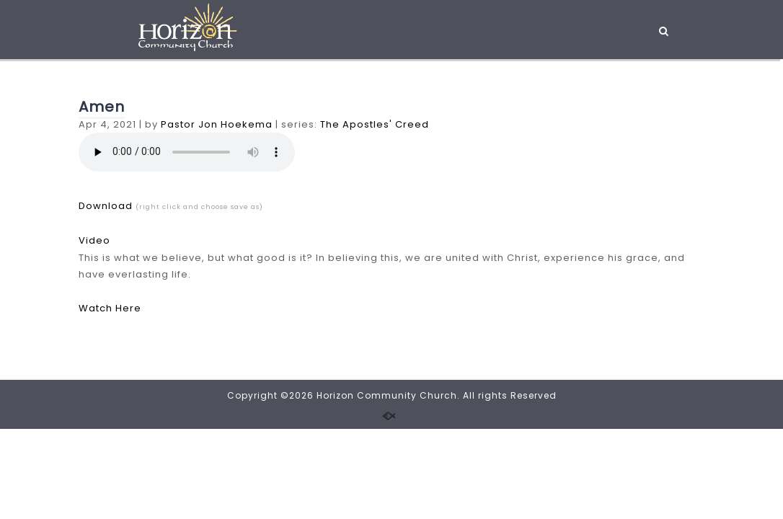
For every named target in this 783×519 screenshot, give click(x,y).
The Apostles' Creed (374, 124)
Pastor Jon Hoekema (217, 124)
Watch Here (110, 308)
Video (94, 240)
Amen (102, 107)
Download (106, 206)
